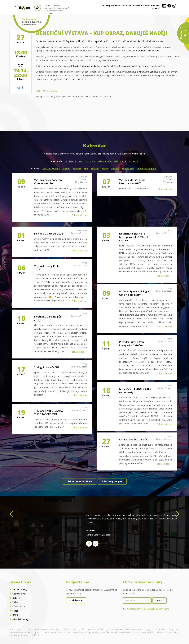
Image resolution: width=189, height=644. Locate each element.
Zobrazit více (78, 215)
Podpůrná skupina (146, 168)
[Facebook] (169, 7)
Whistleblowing (20, 619)
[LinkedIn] (164, 7)
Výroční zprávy (20, 589)
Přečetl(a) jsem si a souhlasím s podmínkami (147, 608)
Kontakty (154, 8)
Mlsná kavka (104, 161)
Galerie (16, 598)
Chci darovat (76, 600)
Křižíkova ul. (120, 161)
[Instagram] (174, 7)
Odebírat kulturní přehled (79, 481)
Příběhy (136, 5)
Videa (15, 602)
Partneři (155, 5)
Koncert (77, 168)
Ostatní (95, 168)
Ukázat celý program (112, 481)
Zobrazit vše (55, 161)
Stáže (15, 610)
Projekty (110, 5)
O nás (102, 5)
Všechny (35, 168)
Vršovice (133, 161)
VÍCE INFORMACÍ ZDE (46, 90)
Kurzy (105, 168)
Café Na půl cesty (74, 161)
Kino (86, 168)
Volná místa (18, 606)
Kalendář (145, 5)
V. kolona (91, 161)
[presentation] (11, 514)
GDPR (15, 615)
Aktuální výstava (51, 168)
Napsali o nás (19, 593)
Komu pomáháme (123, 5)
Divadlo (66, 168)
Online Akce (128, 168)
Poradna (115, 168)
